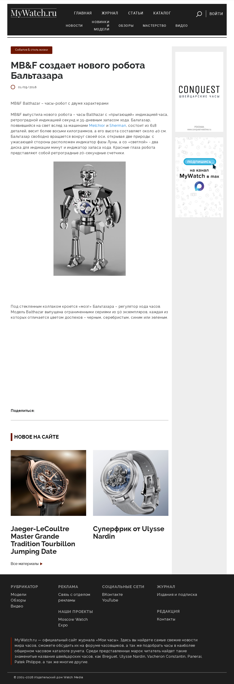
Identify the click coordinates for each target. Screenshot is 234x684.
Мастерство (154, 25)
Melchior (97, 125)
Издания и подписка (177, 594)
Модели (19, 594)
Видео (182, 25)
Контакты (166, 619)
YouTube (110, 600)
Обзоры (126, 25)
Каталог (162, 13)
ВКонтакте (112, 594)
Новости (74, 25)
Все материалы (25, 564)
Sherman (117, 125)
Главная (83, 13)
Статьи (135, 13)
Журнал (110, 13)
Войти (216, 13)
